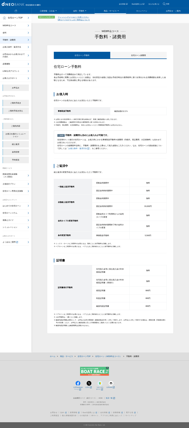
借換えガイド (8, 220)
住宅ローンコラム (10, 213)
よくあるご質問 (10, 242)
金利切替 (15, 152)
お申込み (15, 88)
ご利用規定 (54, 415)
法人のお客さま (153, 4)
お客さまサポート (10, 78)
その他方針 (84, 415)
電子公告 (131, 412)
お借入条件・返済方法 (78, 148)
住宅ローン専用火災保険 (13, 191)
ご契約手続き (15, 103)
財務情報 (118, 412)
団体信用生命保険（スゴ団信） (10, 175)
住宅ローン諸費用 (138, 55)
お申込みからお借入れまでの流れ (14, 55)
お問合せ (53, 412)
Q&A (63, 412)
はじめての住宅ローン (12, 206)
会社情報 (123, 4)
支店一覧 (110, 398)
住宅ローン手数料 (82, 55)
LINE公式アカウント (11, 71)
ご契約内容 (15, 126)
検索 (167, 4)
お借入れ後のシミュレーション (16, 135)
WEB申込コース (9, 25)
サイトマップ (130, 415)
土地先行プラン (9, 184)
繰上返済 (15, 144)
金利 (4, 33)
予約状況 (15, 160)
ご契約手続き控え (15, 111)
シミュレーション (10, 227)
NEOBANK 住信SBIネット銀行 (21, 4)
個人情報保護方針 (69, 415)
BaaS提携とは (138, 4)
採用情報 (75, 412)
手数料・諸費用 (9, 40)
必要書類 (6, 64)
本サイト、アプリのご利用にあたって (107, 415)
